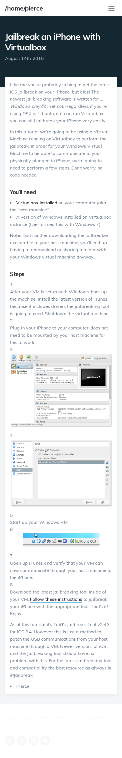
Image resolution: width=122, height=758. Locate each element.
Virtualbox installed (36, 203)
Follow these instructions (56, 599)
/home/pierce (24, 8)
